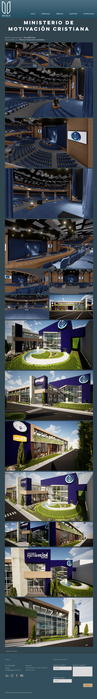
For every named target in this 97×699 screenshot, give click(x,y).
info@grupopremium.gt (13, 670)
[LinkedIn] (7, 676)
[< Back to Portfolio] (11, 651)
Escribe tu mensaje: (79, 665)
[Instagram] (12, 676)
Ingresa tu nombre (59, 665)
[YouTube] (22, 676)
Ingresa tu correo (58, 677)
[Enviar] (87, 685)
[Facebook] (17, 676)
